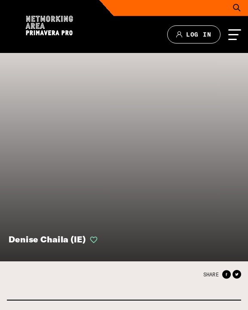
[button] (226, 274)
